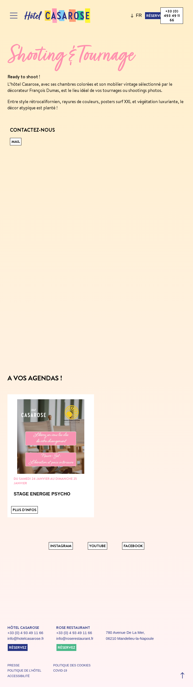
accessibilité (18, 676)
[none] (138, 15)
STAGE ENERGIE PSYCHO (42, 493)
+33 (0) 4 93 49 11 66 (25, 633)
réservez (17, 647)
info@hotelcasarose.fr (25, 638)
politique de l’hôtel (24, 670)
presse (13, 665)
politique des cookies (72, 665)
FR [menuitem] (139, 15)
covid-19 (60, 670)
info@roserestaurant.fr (74, 638)
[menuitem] (139, 15)
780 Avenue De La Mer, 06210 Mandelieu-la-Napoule (130, 635)
